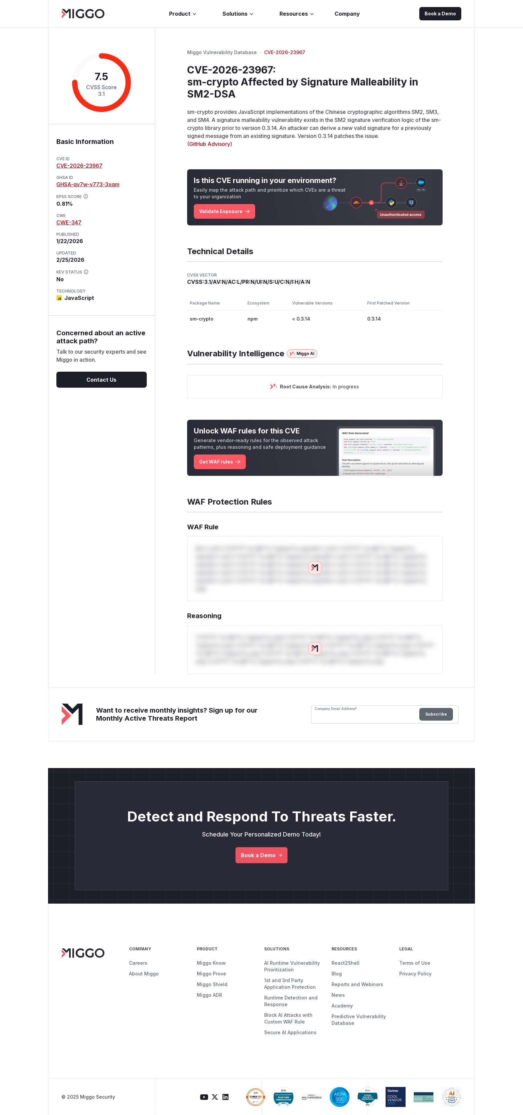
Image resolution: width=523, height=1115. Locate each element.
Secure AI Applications (290, 1032)
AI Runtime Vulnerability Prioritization (292, 966)
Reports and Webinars (357, 984)
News (338, 995)
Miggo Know (211, 963)
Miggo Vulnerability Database (222, 52)
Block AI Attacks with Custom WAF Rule (288, 1018)
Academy (342, 1005)
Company (347, 13)
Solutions (238, 13)
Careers (138, 963)
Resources (297, 13)
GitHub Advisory (209, 144)
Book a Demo (440, 13)
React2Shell (346, 963)
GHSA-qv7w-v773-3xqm (87, 184)
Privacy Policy (415, 973)
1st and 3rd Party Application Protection (290, 983)
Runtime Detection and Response (291, 1001)
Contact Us (101, 379)
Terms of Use (414, 963)
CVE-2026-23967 (79, 165)
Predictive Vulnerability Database (359, 1019)
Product (183, 13)
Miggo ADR (209, 995)
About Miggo (144, 973)
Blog (337, 973)
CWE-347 (68, 222)
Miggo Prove (211, 973)
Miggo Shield (212, 984)
